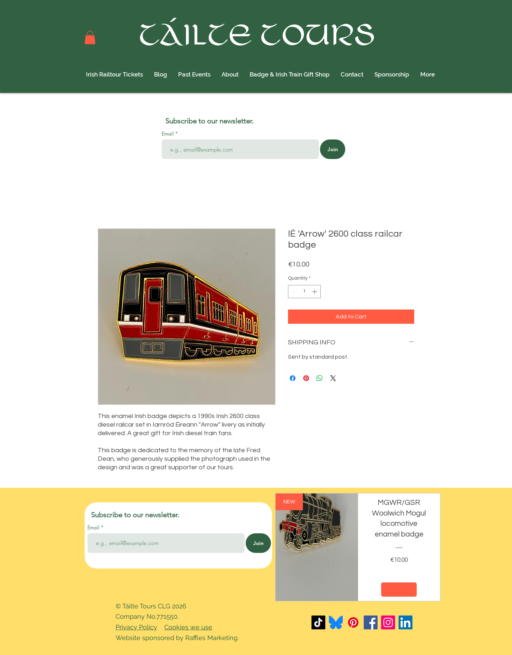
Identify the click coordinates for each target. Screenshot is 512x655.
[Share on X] (333, 378)
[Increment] (315, 291)
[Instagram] (388, 622)
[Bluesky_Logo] (336, 622)
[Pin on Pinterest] (306, 378)
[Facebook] (371, 622)
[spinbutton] (304, 291)
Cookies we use (188, 627)
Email (168, 133)
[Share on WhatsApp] (319, 378)
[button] (90, 37)
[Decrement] (293, 291)
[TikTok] (318, 622)
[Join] (332, 149)
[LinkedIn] (405, 622)
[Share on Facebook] (292, 378)
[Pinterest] (353, 622)
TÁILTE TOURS (258, 36)
